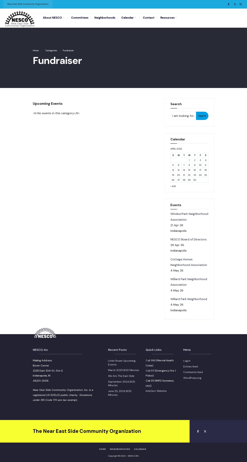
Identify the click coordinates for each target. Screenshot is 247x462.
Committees (79, 17)
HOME (102, 448)
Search (202, 115)
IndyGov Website (156, 390)
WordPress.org (192, 377)
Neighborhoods (104, 17)
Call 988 (150, 359)
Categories (51, 49)
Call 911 (150, 370)
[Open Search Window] (241, 4)
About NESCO (52, 17)
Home (36, 49)
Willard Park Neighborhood (188, 298)
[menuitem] (55, 17)
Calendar (127, 17)
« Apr (173, 185)
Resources (167, 17)
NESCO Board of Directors (188, 239)
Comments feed (193, 371)
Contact (148, 17)
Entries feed (190, 365)
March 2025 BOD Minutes (123, 369)
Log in (186, 360)
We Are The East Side (121, 375)
